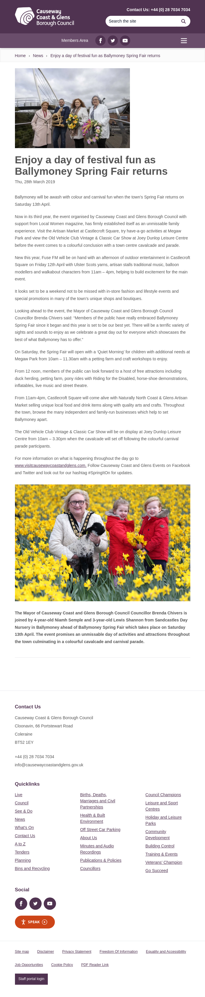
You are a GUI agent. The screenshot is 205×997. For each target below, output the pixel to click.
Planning (23, 860)
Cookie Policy (62, 965)
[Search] (141, 21)
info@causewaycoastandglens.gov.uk (49, 765)
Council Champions (163, 794)
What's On (24, 827)
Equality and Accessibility (166, 952)
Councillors (90, 868)
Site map (22, 952)
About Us (88, 837)
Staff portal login (31, 979)
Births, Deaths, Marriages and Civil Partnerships (97, 800)
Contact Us (25, 835)
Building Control (159, 846)
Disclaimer (45, 952)
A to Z (20, 844)
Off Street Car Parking (100, 829)
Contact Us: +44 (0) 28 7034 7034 (158, 9)
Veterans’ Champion (163, 862)
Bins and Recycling (32, 868)
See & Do (24, 811)
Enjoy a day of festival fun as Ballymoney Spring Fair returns (105, 55)
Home (20, 55)
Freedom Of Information (118, 952)
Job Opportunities (29, 965)
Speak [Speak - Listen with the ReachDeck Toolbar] (34, 922)
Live (19, 794)
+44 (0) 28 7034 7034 (34, 756)
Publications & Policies (100, 860)
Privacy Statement (76, 952)
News (38, 55)
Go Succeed (156, 870)
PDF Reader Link (95, 965)
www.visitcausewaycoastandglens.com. (51, 465)
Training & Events (161, 854)
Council (22, 803)
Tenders (22, 852)
